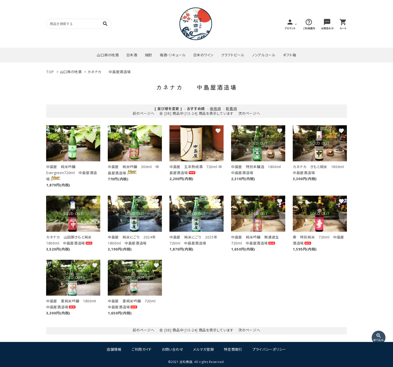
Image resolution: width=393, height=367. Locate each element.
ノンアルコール (263, 55)
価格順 (215, 108)
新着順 (231, 108)
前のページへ (143, 113)
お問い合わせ (172, 349)
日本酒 (131, 55)
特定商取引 (233, 349)
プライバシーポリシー (269, 349)
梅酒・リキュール (173, 55)
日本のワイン (203, 55)
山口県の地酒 (108, 55)
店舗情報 (114, 349)
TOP (50, 71)
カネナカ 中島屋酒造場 (109, 71)
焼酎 (148, 55)
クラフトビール (232, 55)
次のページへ (249, 113)
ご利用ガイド (142, 349)
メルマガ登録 (203, 349)
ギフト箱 (289, 55)
